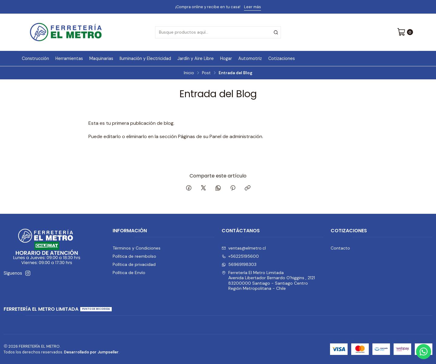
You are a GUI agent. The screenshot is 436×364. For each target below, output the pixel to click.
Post (206, 73)
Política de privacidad (134, 264)
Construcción (35, 58)
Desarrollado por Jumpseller (91, 352)
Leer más (252, 6)
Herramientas (69, 58)
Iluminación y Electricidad (145, 58)
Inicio (189, 73)
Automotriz (250, 58)
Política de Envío (129, 272)
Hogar (226, 58)
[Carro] (405, 32)
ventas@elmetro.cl (244, 248)
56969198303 (239, 264)
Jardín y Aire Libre (195, 58)
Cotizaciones (281, 58)
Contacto (340, 248)
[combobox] (218, 32)
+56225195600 (240, 256)
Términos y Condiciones (136, 248)
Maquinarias (101, 58)
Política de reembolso (134, 256)
